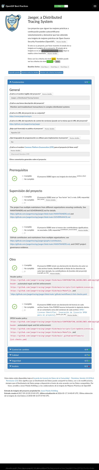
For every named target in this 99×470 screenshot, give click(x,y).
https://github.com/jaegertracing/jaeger (25, 124)
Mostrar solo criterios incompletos (51, 72)
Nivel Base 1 (45, 67)
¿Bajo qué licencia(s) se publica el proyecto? (26, 128)
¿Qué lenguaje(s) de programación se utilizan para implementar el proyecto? (39, 138)
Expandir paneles (14, 72)
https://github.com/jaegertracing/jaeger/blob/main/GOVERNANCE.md (40, 217)
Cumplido (24, 176)
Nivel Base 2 (55, 67)
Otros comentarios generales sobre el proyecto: (28, 159)
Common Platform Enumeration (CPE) (39, 147)
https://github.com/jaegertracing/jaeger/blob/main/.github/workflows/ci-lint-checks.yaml (49, 294)
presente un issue (59, 468)
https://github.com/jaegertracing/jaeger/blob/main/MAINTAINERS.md (40, 214)
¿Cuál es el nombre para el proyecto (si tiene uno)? (44, 147)
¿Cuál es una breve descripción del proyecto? (27, 103)
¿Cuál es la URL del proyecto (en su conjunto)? (27, 113)
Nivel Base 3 (64, 67)
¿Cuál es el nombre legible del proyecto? (25, 94)
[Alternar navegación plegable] (95, 6)
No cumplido (24, 179)
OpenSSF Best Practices (17, 6)
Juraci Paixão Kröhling (49, 390)
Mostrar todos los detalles (30, 72)
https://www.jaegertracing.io (21, 116)
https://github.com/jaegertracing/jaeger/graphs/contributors (35, 241)
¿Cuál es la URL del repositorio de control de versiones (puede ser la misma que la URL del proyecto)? (49, 121)
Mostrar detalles (61, 42)
